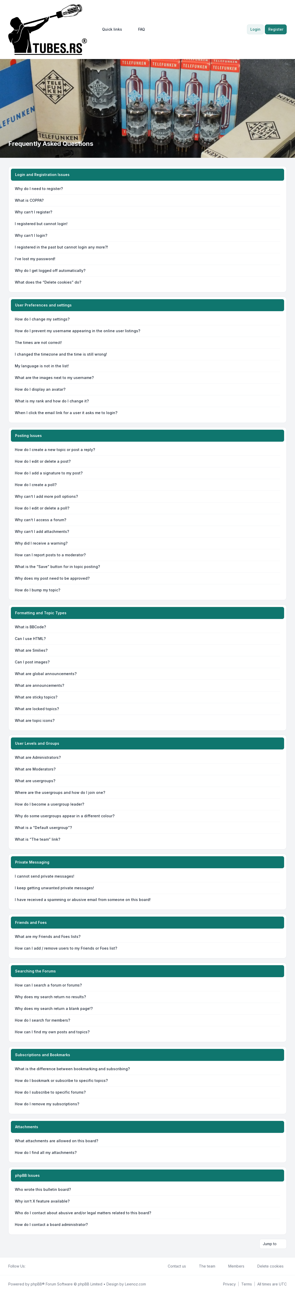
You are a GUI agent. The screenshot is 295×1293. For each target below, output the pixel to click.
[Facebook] (29, 1266)
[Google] (41, 1266)
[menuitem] (109, 29)
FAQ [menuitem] (138, 29)
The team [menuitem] (203, 1266)
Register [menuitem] (275, 29)
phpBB (36, 1284)
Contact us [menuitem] (173, 1266)
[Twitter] (33, 1266)
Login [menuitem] (255, 29)
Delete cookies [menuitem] (267, 1266)
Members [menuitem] (233, 1266)
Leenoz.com (135, 1284)
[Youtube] (37, 1266)
